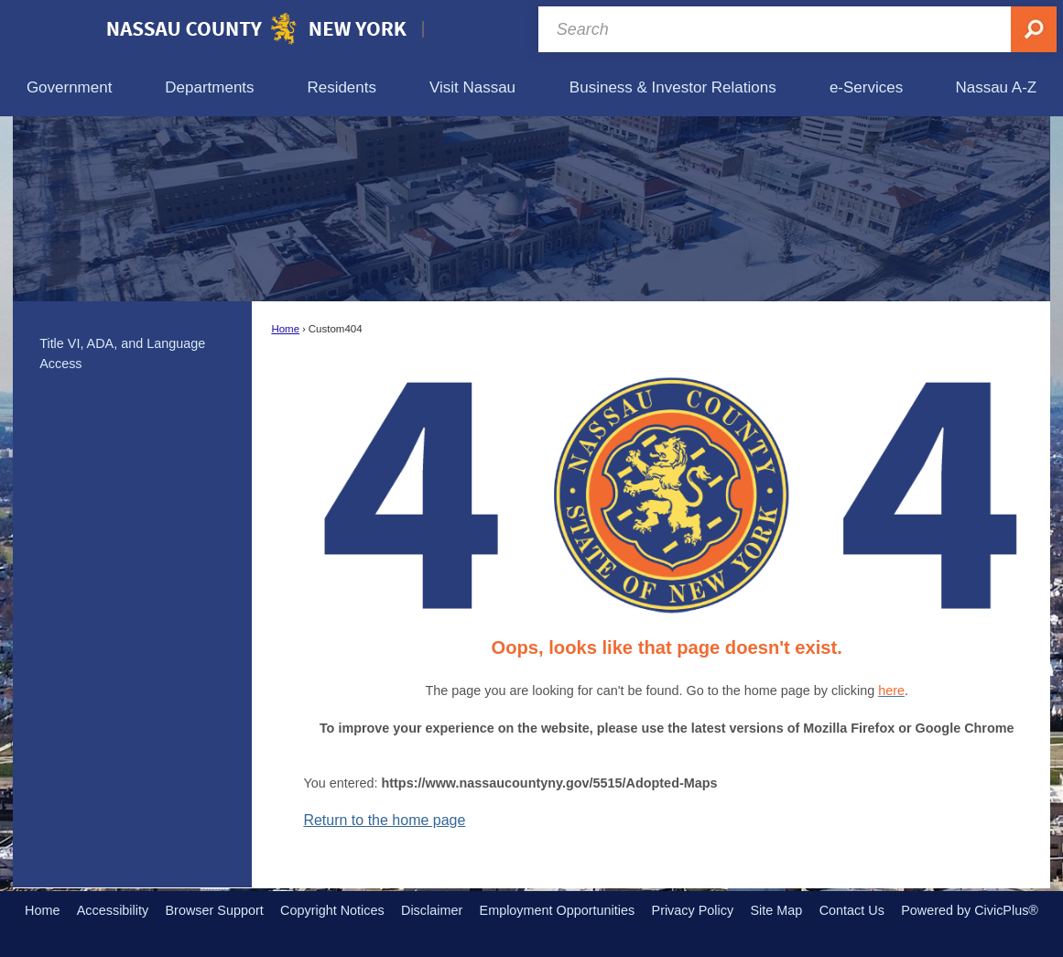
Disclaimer (431, 910)
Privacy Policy (693, 910)
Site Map (776, 910)
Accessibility (112, 910)
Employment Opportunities (557, 910)
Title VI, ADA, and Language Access (122, 353)
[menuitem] (69, 87)
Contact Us (851, 910)
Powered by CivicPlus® (969, 910)
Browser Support (215, 910)
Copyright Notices (332, 910)
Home (285, 328)
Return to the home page (384, 820)
